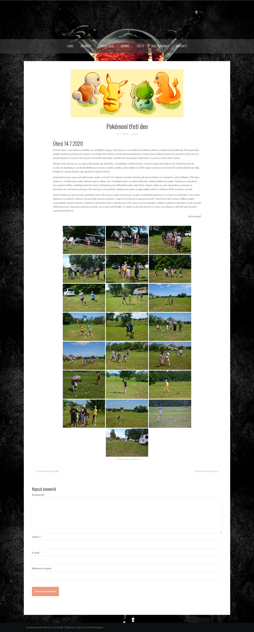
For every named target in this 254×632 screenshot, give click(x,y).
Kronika (125, 46)
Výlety (140, 46)
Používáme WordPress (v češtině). (45, 627)
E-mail (36, 552)
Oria (77, 627)
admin (134, 134)
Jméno (36, 536)
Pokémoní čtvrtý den (206, 471)
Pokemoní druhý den (48, 471)
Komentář (38, 494)
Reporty (135, 458)
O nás (70, 46)
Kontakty (181, 46)
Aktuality (86, 46)
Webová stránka (41, 568)
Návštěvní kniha (160, 46)
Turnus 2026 (106, 46)
